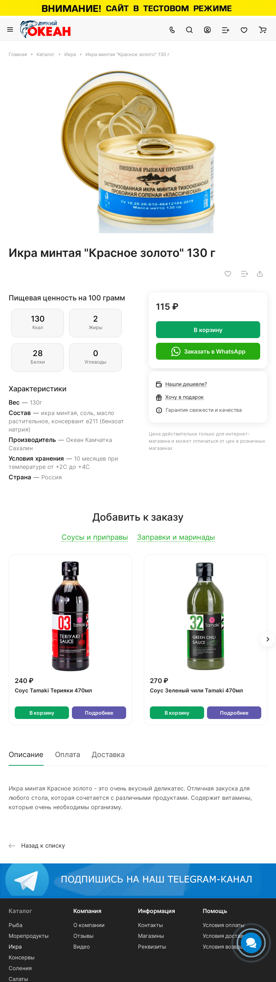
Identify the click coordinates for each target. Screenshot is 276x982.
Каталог (20, 910)
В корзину (208, 329)
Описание (26, 754)
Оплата (67, 754)
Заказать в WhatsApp (208, 351)
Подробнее (99, 713)
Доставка (108, 754)
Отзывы (83, 935)
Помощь (215, 910)
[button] (267, 639)
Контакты (150, 925)
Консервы (21, 957)
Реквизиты (152, 946)
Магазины (151, 935)
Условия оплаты (223, 925)
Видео (81, 946)
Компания (87, 910)
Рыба (15, 925)
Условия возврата (225, 946)
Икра (15, 946)
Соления (20, 968)
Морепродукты (29, 935)
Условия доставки (226, 935)
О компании (89, 925)
